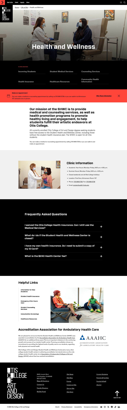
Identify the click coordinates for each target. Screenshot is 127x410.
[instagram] (105, 407)
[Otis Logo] (6, 13)
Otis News (70, 374)
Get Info (10, 2)
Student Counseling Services (28, 308)
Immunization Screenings (30, 314)
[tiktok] (115, 407)
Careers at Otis (71, 385)
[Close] (119, 96)
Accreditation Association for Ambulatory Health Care (57, 338)
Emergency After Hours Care (29, 302)
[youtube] (101, 407)
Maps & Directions (43, 381)
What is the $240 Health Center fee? (46, 256)
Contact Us (40, 384)
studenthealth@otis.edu (81, 185)
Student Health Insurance (30, 296)
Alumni (98, 385)
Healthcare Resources (60, 81)
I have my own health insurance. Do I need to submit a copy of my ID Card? (60, 247)
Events (69, 381)
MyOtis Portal (41, 391)
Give (27, 2)
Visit (16, 2)
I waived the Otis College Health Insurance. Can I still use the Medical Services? (59, 226)
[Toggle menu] (121, 2)
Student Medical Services (61, 71)
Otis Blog (70, 378)
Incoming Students (27, 71)
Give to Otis (70, 388)
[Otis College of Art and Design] (2, 2)
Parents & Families (102, 378)
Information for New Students (28, 290)
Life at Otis (24, 7)
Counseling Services (90, 71)
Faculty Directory (42, 388)
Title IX (57, 407)
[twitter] (108, 407)
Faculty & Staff (101, 381)
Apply (22, 2)
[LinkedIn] (119, 407)
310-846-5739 (90, 182)
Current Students (102, 374)
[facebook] (112, 407)
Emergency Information (91, 407)
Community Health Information (90, 80)
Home (17, 7)
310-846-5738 (78, 182)
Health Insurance (26, 81)
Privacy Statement (66, 407)
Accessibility (78, 407)
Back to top (117, 397)
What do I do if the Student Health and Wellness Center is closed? (57, 237)
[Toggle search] (124, 2)
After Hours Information (103, 96)
